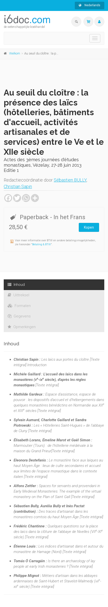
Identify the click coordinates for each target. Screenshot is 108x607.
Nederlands (89, 5)
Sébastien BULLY (70, 180)
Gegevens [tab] (19, 316)
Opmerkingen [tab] (22, 327)
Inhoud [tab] (16, 284)
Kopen (89, 227)
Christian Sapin (18, 186)
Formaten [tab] (19, 306)
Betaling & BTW (41, 244)
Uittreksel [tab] (18, 295)
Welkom (14, 53)
